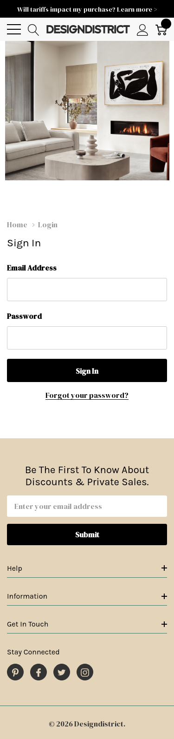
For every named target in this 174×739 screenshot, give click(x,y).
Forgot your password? (87, 395)
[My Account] (142, 29)
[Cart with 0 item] (161, 29)
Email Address (32, 268)
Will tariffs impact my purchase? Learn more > (87, 9)
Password (24, 316)
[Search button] (33, 29)
